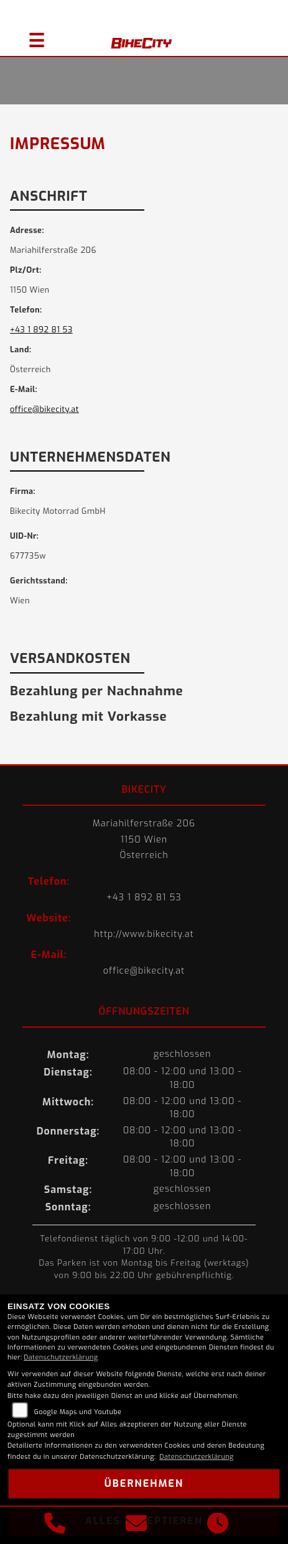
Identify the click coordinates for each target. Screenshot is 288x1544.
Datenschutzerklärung (61, 1357)
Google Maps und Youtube (78, 1412)
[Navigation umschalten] (31, 35)
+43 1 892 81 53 (41, 329)
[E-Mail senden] (136, 1525)
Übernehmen (144, 1483)
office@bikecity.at (44, 409)
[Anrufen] (54, 1525)
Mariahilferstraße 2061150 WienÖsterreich (144, 839)
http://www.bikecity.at (143, 934)
